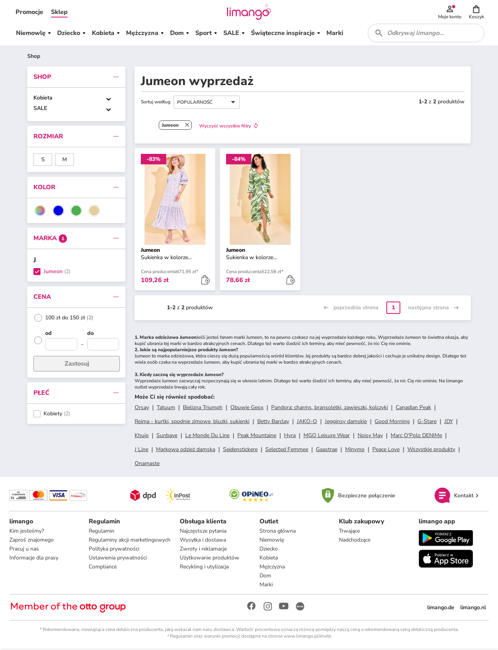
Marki (266, 586)
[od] (61, 335)
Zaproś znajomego (31, 541)
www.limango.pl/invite (307, 637)
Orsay (142, 408)
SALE (40, 109)
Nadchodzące (354, 541)
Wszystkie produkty (431, 450)
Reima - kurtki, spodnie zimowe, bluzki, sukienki (192, 422)
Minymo (355, 450)
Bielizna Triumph (203, 408)
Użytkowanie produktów (209, 559)
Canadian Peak (413, 408)
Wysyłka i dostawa (203, 541)
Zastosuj (77, 365)
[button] (29, 12)
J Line (141, 450)
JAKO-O (307, 422)
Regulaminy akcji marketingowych (129, 541)
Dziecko (269, 550)
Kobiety (53, 415)
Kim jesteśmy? (26, 532)
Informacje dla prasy (33, 559)
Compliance (103, 568)
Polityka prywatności (114, 550)
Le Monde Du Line (207, 436)
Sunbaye (166, 436)
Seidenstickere (240, 450)
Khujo (142, 436)
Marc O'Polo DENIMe (416, 436)
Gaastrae (326, 450)
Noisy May (370, 436)
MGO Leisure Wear (326, 436)
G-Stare (427, 422)
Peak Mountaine (256, 436)
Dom (265, 577)
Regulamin (101, 532)
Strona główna (278, 532)
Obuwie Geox (246, 408)
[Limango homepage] (249, 12)
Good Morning (392, 422)
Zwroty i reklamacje (203, 550)
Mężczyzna (272, 568)
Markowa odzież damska (185, 450)
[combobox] (426, 34)
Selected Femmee (286, 450)
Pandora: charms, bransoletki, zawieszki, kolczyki (329, 408)
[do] (103, 335)
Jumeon (53, 273)
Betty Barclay (273, 422)
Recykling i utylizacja (204, 568)
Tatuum (166, 408)
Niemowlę (272, 541)
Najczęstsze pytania (203, 532)
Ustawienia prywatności (118, 559)
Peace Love (386, 450)
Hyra (290, 436)
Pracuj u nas (24, 550)
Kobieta (43, 99)
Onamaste (147, 464)
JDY (448, 422)
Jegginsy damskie (346, 422)
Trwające (349, 532)
